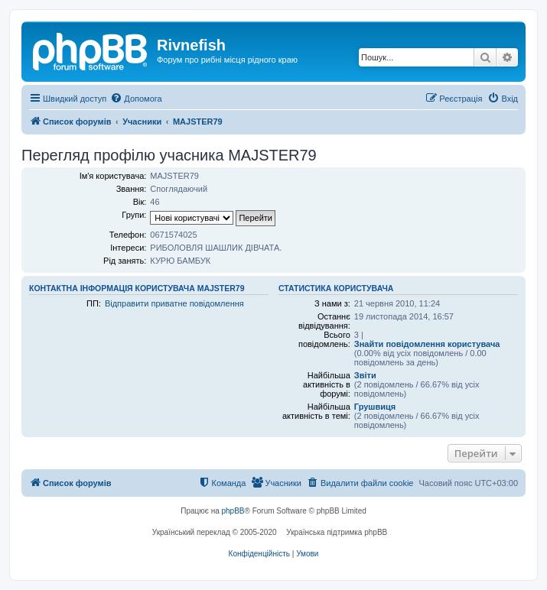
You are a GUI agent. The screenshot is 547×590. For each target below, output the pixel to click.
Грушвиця (375, 406)
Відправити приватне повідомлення (174, 303)
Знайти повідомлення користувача (427, 343)
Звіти (365, 375)
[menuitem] (135, 98)
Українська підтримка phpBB (336, 532)
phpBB (233, 511)
